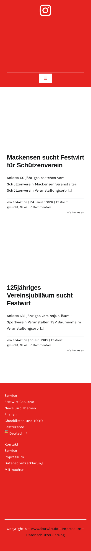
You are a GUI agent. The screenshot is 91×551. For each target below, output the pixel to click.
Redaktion (20, 202)
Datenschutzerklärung (45, 535)
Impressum (71, 528)
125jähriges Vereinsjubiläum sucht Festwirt (40, 295)
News (23, 207)
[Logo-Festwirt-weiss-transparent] (45, 22)
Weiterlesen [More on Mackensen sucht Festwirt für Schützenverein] (75, 212)
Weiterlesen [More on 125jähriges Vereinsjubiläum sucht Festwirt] (75, 350)
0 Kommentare (41, 207)
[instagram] (45, 10)
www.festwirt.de (44, 528)
